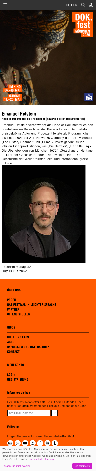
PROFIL (12, 300)
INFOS (11, 327)
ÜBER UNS (14, 290)
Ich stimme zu (82, 466)
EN (75, 5)
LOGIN (11, 374)
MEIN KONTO (15, 365)
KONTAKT (13, 352)
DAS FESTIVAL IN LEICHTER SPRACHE (31, 304)
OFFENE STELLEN (18, 314)
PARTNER (13, 309)
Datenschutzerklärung (41, 459)
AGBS (10, 342)
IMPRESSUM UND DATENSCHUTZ (28, 347)
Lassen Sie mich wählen (16, 466)
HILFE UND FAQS (18, 337)
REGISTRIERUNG (17, 379)
